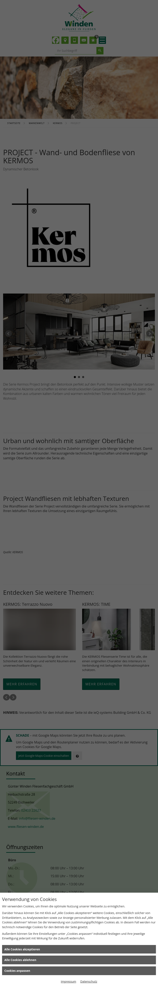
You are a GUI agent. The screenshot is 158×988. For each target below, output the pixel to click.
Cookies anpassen (17, 971)
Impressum (68, 981)
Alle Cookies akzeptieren (22, 949)
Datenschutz (88, 981)
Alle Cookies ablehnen (20, 960)
